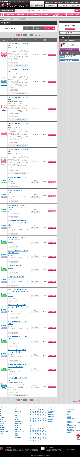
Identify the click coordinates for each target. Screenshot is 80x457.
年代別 (1, 425)
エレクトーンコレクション (54, 418)
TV (15, 413)
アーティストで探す (33, 14)
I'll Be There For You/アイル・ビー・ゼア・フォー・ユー (18, 292)
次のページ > (37, 35)
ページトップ (74, 401)
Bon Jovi (10, 181)
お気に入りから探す (73, 14)
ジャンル (2, 423)
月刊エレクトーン (52, 409)
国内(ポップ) (18, 411)
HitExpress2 (51, 416)
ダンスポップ (18, 437)
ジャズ (16, 427)
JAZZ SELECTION (4, 431)
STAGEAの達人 (51, 412)
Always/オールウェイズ (16, 265)
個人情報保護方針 (71, 427)
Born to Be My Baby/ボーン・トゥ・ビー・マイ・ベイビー (18, 207)
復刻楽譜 (50, 421)
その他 (1, 433)
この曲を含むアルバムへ (20, 65)
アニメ (1, 419)
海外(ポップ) (18, 423)
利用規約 (69, 421)
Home (1, 14)
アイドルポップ (18, 421)
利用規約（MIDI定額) (71, 425)
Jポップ (17, 409)
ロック (16, 425)
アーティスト (3, 421)
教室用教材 (50, 419)
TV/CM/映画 (2, 417)
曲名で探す (20, 14)
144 (31, 35)
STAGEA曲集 (51, 411)
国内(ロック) (18, 429)
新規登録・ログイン (71, 418)
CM (16, 417)
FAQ (68, 414)
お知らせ (69, 412)
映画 (16, 415)
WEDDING (2, 427)
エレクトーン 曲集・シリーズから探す (58, 14)
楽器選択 (69, 417)
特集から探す (45, 14)
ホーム (2, 19)
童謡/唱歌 (2, 429)
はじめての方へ (70, 409)
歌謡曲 (16, 435)
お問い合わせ (70, 429)
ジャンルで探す (9, 14)
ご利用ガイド (70, 411)
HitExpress (51, 414)
